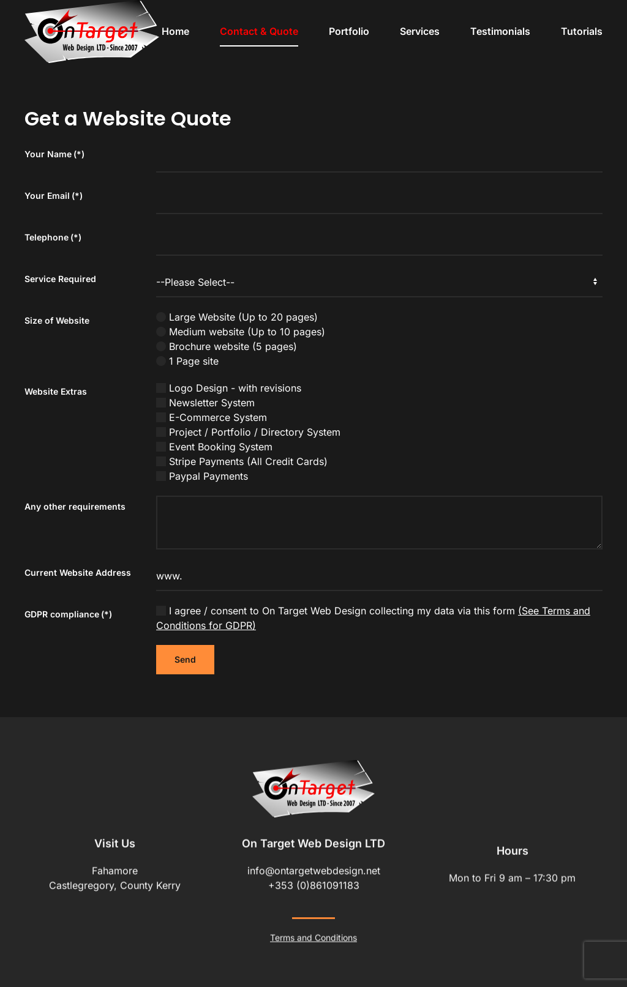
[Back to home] (91, 31)
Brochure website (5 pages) (226, 346)
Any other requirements (75, 506)
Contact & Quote (259, 31)
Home (175, 31)
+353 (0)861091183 (313, 884)
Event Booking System (214, 447)
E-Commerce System (211, 417)
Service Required (60, 279)
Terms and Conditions (313, 936)
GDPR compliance (68, 614)
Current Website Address (77, 572)
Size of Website (56, 320)
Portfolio (349, 31)
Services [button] (420, 31)
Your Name (54, 154)
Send (185, 659)
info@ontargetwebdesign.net (313, 869)
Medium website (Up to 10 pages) (240, 332)
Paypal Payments (202, 476)
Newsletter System (205, 403)
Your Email (53, 195)
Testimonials (500, 31)
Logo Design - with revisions (228, 388)
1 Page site (187, 361)
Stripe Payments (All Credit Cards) (242, 461)
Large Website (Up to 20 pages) (237, 317)
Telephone (52, 237)
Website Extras (55, 391)
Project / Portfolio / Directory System (248, 432)
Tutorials (582, 31)
